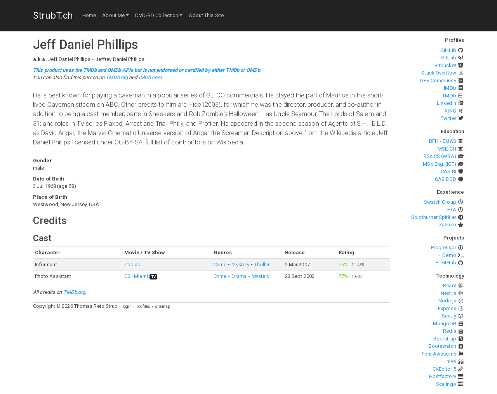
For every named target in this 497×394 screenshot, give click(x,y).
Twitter (448, 118)
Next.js (448, 293)
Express (447, 308)
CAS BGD (445, 179)
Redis (449, 331)
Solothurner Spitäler (433, 217)
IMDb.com (150, 77)
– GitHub (446, 263)
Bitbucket (445, 65)
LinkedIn (446, 103)
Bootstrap (444, 339)
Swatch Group (440, 202)
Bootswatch (442, 346)
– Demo (447, 255)
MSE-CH (447, 149)
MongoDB (444, 323)
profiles (143, 306)
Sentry (449, 316)
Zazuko (447, 224)
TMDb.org (117, 77)
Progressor (443, 247)
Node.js (447, 301)
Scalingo (446, 384)
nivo (451, 361)
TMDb (449, 96)
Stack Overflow (438, 73)
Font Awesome (439, 354)
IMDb (450, 88)
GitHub (448, 50)
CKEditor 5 (444, 369)
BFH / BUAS (442, 141)
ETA (451, 209)
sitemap (162, 306)
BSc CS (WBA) (440, 156)
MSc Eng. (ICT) (439, 164)
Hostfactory (442, 376)
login (127, 306)
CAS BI (448, 171)
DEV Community (438, 80)
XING (450, 111)
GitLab (448, 58)
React (449, 285)
